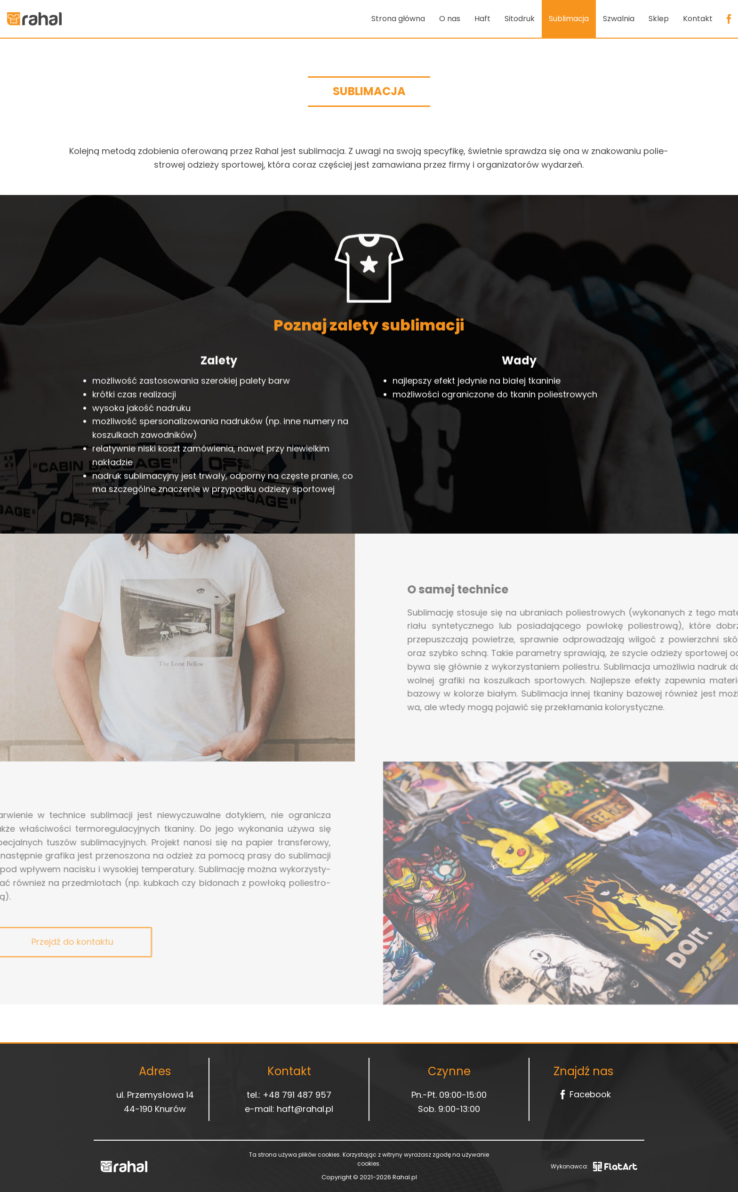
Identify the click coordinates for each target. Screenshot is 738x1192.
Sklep (659, 18)
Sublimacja (569, 18)
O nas (449, 18)
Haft (482, 18)
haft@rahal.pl (305, 1109)
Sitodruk (520, 18)
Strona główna (398, 18)
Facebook (583, 1094)
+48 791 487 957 (297, 1095)
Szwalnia (618, 18)
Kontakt (698, 18)
